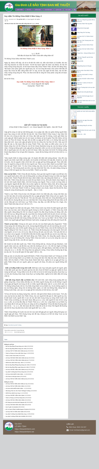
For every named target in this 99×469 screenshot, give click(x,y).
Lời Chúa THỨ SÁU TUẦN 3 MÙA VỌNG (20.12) (17, 393)
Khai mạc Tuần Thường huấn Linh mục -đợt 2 (85, 41)
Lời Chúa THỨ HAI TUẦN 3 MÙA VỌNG (15, 419)
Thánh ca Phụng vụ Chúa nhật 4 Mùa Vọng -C (16, 386)
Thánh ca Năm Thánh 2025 (12, 388)
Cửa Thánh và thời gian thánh (13, 409)
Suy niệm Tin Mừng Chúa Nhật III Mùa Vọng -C (17, 447)
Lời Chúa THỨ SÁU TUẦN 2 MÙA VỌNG (15, 433)
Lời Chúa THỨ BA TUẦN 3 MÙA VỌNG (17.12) (16, 416)
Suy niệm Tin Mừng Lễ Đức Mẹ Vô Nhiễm (15, 449)
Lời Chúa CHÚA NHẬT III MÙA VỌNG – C (15, 421)
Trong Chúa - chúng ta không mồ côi (86, 53)
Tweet (5, 372)
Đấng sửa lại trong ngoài (83, 28)
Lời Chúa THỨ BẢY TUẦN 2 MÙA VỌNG (15, 428)
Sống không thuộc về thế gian (84, 66)
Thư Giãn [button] (68, 9)
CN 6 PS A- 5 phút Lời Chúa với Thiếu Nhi (84, 83)
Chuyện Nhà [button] (48, 9)
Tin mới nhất (83, 15)
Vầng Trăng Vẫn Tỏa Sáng (83, 32)
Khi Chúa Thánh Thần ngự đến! (84, 23)
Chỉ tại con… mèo (81, 134)
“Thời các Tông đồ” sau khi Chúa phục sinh (85, 58)
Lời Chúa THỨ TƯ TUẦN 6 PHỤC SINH (85, 37)
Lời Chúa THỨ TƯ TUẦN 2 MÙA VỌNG (15, 444)
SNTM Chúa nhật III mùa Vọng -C (13, 426)
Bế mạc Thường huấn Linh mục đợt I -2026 (86, 88)
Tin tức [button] (29, 9)
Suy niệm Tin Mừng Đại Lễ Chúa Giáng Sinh (16, 405)
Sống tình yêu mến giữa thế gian (85, 92)
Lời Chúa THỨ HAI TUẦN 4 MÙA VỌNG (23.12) (16, 412)
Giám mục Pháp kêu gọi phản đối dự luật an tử (86, 20)
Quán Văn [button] (58, 9)
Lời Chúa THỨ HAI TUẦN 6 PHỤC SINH (85, 49)
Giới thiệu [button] (20, 9)
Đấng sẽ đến (80, 61)
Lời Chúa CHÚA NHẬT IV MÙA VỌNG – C (15, 407)
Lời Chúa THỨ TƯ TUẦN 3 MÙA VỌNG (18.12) (16, 384)
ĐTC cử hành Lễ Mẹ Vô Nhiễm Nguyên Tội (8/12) (17, 442)
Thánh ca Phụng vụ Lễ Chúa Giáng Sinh (15, 430)
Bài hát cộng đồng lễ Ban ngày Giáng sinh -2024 (17, 400)
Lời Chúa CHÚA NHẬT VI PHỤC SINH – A (85, 75)
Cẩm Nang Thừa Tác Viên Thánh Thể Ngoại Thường (18, 423)
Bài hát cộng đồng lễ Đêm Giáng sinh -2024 (16, 381)
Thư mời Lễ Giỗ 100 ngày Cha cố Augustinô (85, 96)
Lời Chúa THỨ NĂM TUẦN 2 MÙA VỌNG (15, 437)
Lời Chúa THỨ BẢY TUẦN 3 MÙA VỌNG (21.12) (17, 402)
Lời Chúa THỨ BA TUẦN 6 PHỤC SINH (85, 45)
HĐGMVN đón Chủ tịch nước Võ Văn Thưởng (86, 131)
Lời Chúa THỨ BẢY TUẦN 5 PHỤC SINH (85, 79)
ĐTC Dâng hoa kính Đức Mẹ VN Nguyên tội (16, 435)
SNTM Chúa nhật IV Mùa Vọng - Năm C (15, 395)
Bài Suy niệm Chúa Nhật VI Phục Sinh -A (85, 71)
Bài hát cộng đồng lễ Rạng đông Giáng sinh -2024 (17, 398)
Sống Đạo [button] (38, 9)
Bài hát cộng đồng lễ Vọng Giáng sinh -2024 (16, 379)
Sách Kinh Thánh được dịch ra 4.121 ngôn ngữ (86, 101)
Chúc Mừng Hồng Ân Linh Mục (84, 125)
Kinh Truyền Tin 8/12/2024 (12, 440)
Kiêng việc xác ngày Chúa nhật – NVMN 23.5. (85, 121)
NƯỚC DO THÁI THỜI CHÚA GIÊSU (86, 111)
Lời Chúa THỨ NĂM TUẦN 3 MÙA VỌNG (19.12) (17, 391)
